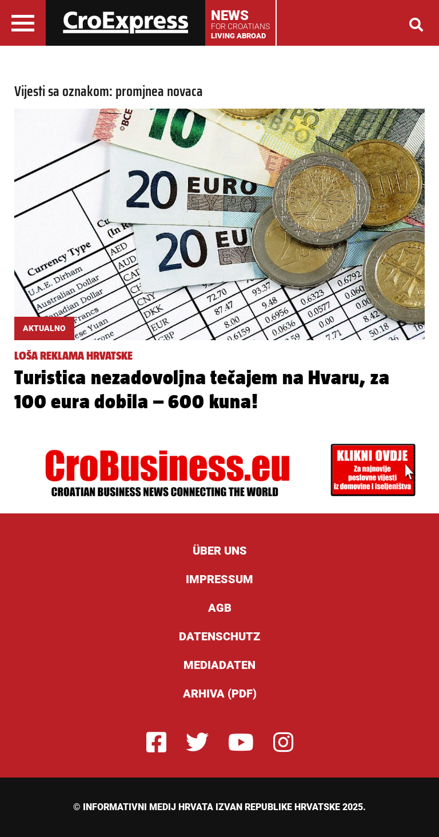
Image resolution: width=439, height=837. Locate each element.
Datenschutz (219, 636)
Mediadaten (219, 665)
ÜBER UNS (220, 550)
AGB (220, 608)
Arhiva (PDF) (220, 693)
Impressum (219, 579)
